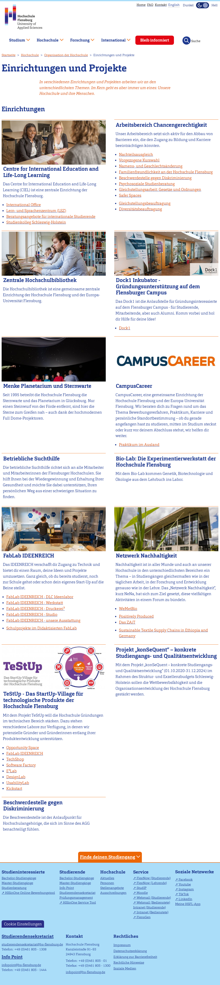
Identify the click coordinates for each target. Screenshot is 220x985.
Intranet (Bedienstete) (152, 912)
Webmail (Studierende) (154, 897)
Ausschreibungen (113, 893)
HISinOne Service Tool (79, 902)
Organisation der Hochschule (66, 55)
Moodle (142, 893)
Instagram (186, 889)
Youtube (185, 884)
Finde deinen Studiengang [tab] (110, 857)
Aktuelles (107, 878)
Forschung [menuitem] (79, 38)
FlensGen (144, 917)
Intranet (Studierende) (149, 907)
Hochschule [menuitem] (47, 38)
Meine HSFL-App (188, 904)
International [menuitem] (112, 38)
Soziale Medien (124, 968)
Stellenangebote (112, 888)
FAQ (150, 5)
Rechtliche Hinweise (128, 962)
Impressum (122, 945)
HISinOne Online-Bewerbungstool (30, 893)
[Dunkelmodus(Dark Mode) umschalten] (202, 5)
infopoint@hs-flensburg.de (21, 965)
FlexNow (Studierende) (154, 878)
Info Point (66, 888)
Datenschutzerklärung (130, 951)
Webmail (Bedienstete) (153, 902)
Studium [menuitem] (16, 38)
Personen (107, 883)
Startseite (8, 55)
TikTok (184, 894)
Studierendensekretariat (77, 893)
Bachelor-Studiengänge (19, 878)
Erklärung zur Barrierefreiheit (135, 957)
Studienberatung (14, 888)
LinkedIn (185, 899)
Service (141, 872)
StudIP (142, 888)
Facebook (186, 879)
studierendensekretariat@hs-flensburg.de (32, 944)
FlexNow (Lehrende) (152, 883)
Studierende (72, 872)
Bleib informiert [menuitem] (154, 40)
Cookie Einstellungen (23, 924)
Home (141, 5)
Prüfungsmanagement (76, 897)
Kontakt (161, 5)
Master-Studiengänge (17, 883)
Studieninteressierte (23, 872)
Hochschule (30, 55)
